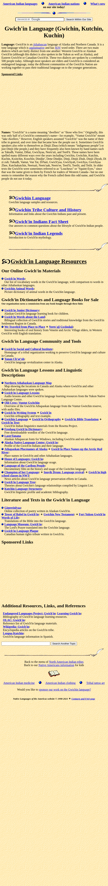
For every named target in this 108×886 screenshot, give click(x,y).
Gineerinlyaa (12, 507)
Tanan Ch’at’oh (14, 359)
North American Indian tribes (66, 661)
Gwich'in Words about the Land (24, 316)
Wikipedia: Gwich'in (16, 626)
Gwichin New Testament (59, 514)
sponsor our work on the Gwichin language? (65, 689)
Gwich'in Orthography (46, 419)
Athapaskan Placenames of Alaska (25, 449)
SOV (58, 47)
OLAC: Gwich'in (14, 620)
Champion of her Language (21, 472)
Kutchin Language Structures (23, 488)
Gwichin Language (16, 419)
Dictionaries (31, 299)
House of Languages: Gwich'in (23, 459)
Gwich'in (45, 412)
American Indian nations (64, 3)
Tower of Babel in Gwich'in (21, 514)
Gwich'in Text (10, 422)
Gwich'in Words (14, 278)
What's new (97, 3)
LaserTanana (12, 435)
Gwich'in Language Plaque (21, 530)
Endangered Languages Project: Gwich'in (29, 613)
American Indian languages (20, 3)
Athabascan (40, 44)
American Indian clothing (60, 682)
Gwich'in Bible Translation (81, 419)
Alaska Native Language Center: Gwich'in (31, 442)
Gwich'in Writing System (20, 412)
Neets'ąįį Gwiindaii (61, 326)
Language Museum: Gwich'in (23, 524)
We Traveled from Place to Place (24, 326)
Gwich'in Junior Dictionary (21, 310)
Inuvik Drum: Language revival (64, 472)
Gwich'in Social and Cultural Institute (28, 349)
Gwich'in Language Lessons (21, 392)
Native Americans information (56, 665)
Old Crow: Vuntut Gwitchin (21, 402)
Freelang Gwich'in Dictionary (23, 429)
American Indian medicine (19, 682)
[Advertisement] (32, 101)
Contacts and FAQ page (83, 698)
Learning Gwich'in (69, 613)
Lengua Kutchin (13, 633)
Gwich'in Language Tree (19, 482)
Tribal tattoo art (95, 682)
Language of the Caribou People (24, 465)
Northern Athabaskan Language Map (28, 382)
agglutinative (37, 47)
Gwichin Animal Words (19, 288)
